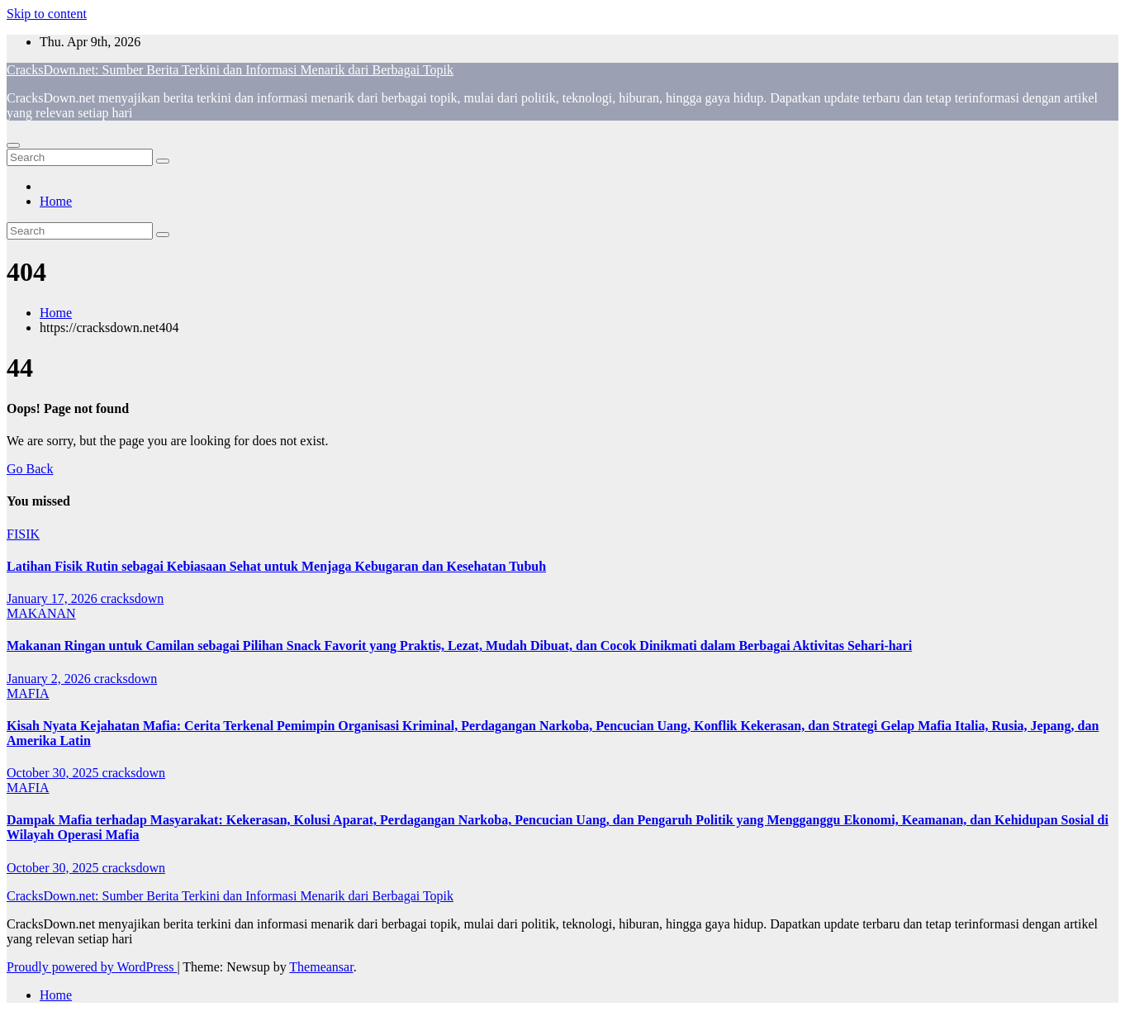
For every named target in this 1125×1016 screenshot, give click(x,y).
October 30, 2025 (54, 773)
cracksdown (132, 598)
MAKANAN (41, 613)
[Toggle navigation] (13, 145)
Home (56, 201)
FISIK (23, 534)
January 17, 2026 (54, 598)
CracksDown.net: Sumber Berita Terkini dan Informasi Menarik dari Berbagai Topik (230, 70)
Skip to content (47, 14)
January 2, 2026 (50, 679)
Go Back (30, 469)
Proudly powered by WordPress (92, 967)
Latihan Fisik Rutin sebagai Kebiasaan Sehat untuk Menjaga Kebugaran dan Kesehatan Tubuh (276, 566)
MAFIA (28, 693)
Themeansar (321, 967)
